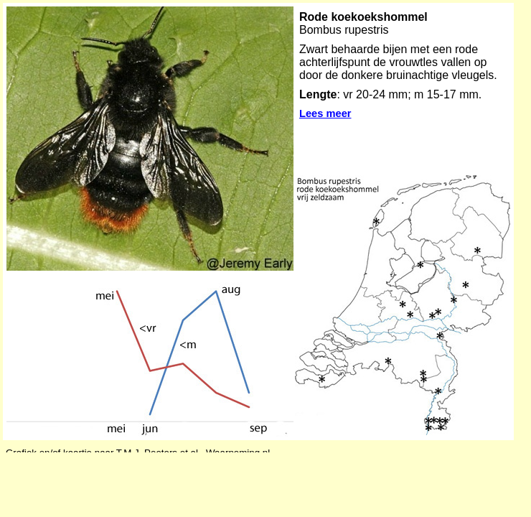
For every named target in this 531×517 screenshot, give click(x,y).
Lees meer (325, 113)
